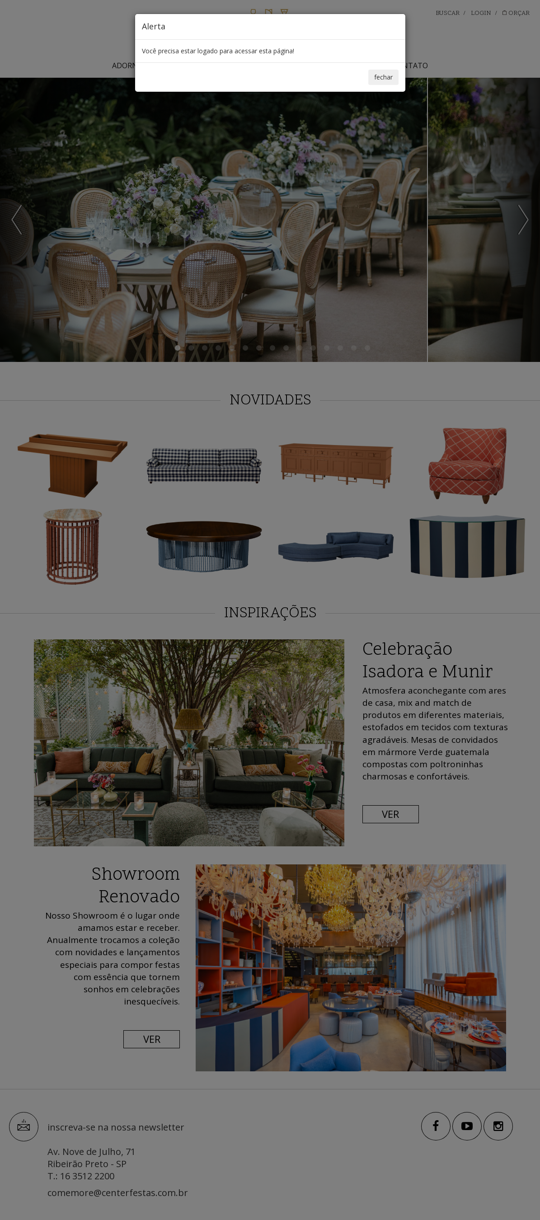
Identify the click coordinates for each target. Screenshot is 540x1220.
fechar (383, 77)
